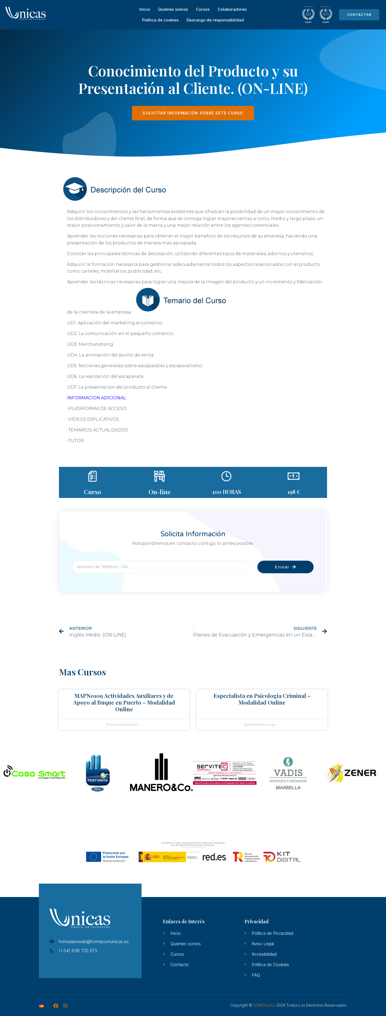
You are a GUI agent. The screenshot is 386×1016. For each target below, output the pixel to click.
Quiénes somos (173, 9)
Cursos (203, 9)
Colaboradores (232, 9)
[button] (8, 774)
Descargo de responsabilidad (215, 20)
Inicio (144, 9)
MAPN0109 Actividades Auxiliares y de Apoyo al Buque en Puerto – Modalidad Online (124, 702)
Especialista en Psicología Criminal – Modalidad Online (262, 699)
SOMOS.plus (264, 1005)
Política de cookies (160, 20)
